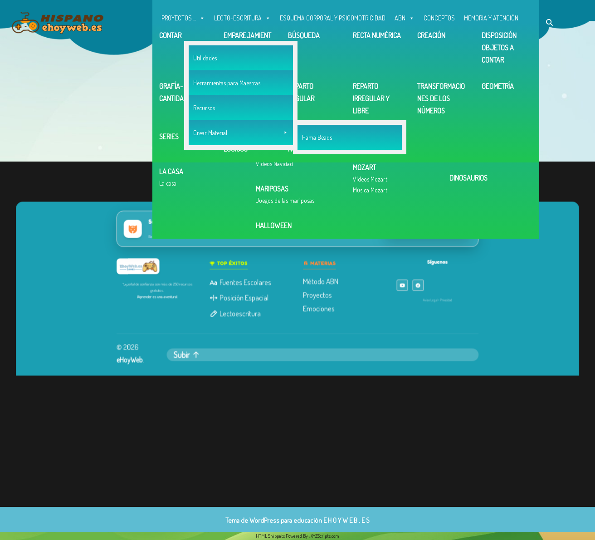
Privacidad (441, 299)
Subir (191, 352)
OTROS (202, 34)
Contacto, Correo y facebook (259, 36)
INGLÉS (170, 36)
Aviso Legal (426, 299)
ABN (405, 16)
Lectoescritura (237, 312)
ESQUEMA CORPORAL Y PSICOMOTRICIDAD (332, 18)
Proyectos (317, 294)
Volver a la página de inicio (290, 136)
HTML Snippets (270, 536)
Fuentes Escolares (242, 282)
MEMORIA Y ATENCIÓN (491, 18)
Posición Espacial (241, 297)
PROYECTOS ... (183, 16)
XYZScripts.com (325, 536)
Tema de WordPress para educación (273, 520)
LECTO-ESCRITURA (242, 16)
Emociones (318, 307)
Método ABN (320, 281)
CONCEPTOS (439, 18)
